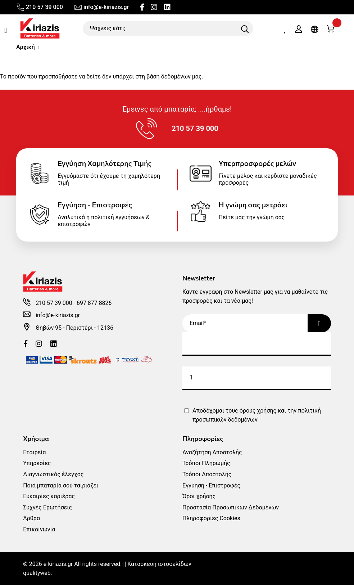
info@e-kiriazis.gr (101, 7)
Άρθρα (31, 518)
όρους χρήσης (258, 410)
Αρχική (25, 47)
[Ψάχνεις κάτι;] (168, 28)
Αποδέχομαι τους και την (256, 415)
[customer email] (256, 344)
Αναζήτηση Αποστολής (212, 452)
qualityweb (37, 573)
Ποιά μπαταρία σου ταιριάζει (60, 485)
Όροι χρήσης (198, 496)
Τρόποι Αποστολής (206, 474)
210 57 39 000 (39, 7)
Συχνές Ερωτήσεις (47, 507)
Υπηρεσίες (37, 463)
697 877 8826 (94, 303)
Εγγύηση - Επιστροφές (211, 485)
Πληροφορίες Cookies (211, 518)
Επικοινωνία (39, 529)
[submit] (256, 378)
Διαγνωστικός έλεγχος (53, 474)
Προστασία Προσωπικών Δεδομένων (230, 507)
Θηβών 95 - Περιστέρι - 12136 (75, 327)
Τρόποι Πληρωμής (206, 463)
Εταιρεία (34, 452)
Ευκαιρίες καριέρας (49, 496)
